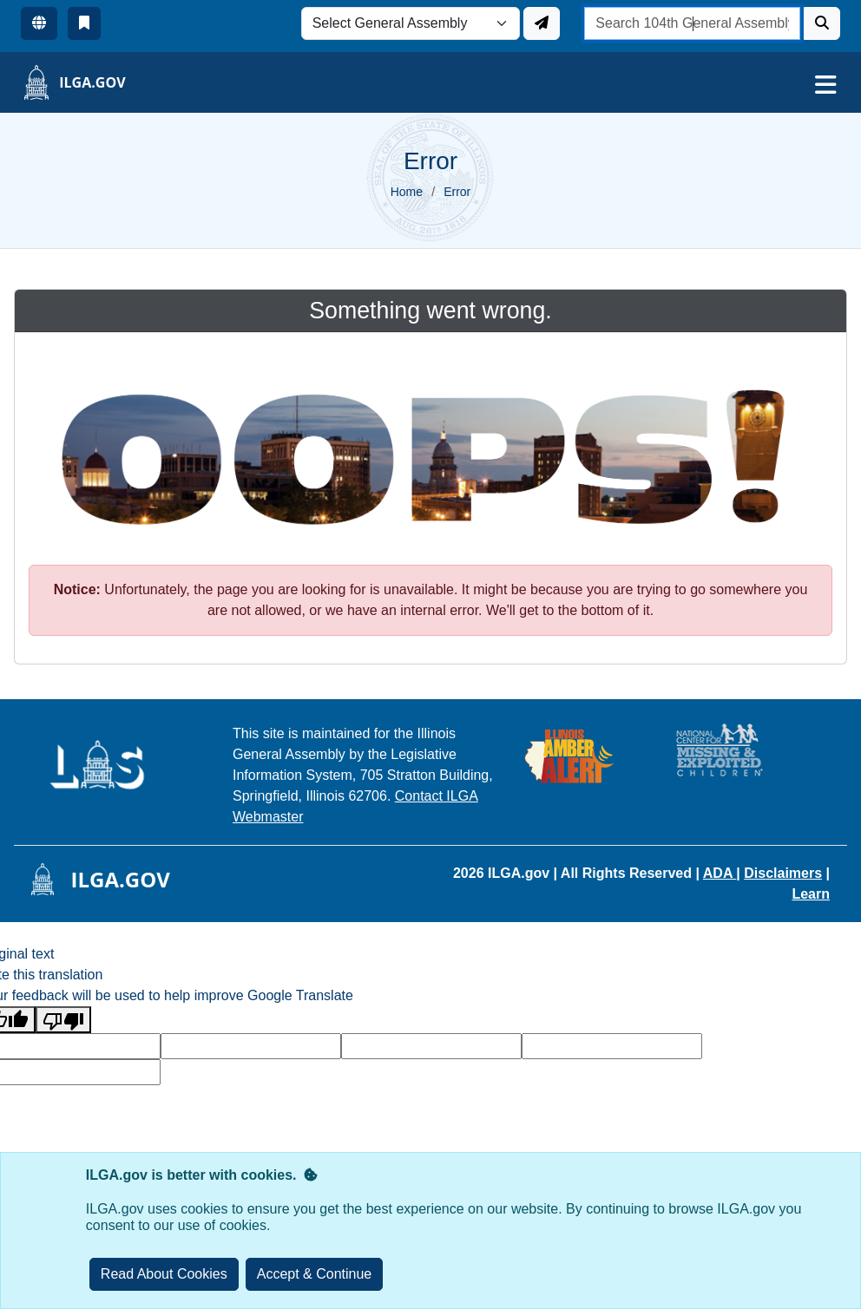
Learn (811, 894)
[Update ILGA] (541, 23)
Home (407, 192)
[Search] (822, 23)
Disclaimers (783, 873)
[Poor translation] (63, 1019)
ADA (720, 873)
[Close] (315, 1274)
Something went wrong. (430, 311)
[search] (692, 23)
